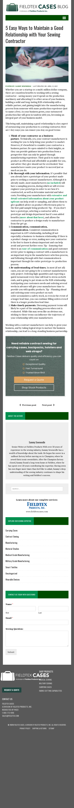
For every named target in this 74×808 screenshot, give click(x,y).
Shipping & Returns (39, 728)
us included (53, 182)
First (7, 613)
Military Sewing (45, 683)
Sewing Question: (14, 629)
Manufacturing (11, 542)
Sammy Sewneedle (23, 86)
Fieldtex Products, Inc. (22, 706)
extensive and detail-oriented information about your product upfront (39, 198)
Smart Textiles (11, 567)
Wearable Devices (13, 579)
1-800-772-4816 (8, 712)
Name (9, 604)
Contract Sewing (12, 536)
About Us (43, 676)
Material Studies (12, 548)
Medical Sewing (45, 679)
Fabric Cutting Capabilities (50, 690)
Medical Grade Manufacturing (18, 555)
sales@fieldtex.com (10, 715)
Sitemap (51, 728)
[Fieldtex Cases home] (27, 686)
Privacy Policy (25, 728)
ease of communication (35, 248)
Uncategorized (11, 573)
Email (9, 618)
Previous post (27, 405)
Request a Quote (28, 379)
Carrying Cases (12, 530)
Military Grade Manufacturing (18, 561)
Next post (48, 405)
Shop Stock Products (28, 387)
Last (40, 613)
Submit (11, 652)
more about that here (31, 217)
